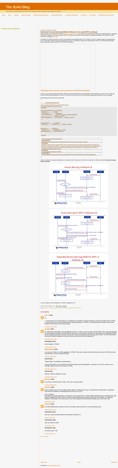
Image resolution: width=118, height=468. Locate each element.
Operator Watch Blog (56, 15)
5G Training (84, 15)
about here (55, 36)
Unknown (48, 379)
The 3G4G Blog (18, 7)
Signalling (71, 307)
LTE (47, 307)
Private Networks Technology (106, 15)
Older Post (114, 462)
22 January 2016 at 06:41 (51, 384)
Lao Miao (47, 329)
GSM (45, 307)
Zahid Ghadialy (85, 90)
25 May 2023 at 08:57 (50, 417)
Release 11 (66, 307)
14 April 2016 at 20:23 (50, 401)
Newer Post (43, 462)
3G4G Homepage (26, 15)
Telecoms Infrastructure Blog (40, 15)
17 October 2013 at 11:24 (51, 376)
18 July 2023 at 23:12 (50, 425)
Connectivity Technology (71, 15)
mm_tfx (47, 315)
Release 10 (60, 307)
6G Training (93, 15)
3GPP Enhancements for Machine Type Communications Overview (59, 90)
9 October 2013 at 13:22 (50, 347)
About (9, 15)
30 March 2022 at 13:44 (50, 409)
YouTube (16, 15)
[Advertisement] (59, 21)
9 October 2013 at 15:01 (50, 356)
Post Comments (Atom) (54, 465)
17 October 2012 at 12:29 (51, 326)
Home (3, 15)
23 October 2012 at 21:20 (51, 339)
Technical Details (77, 307)
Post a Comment (44, 436)
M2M (57, 307)
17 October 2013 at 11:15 (51, 368)
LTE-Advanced (52, 307)
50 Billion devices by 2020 (71, 33)
